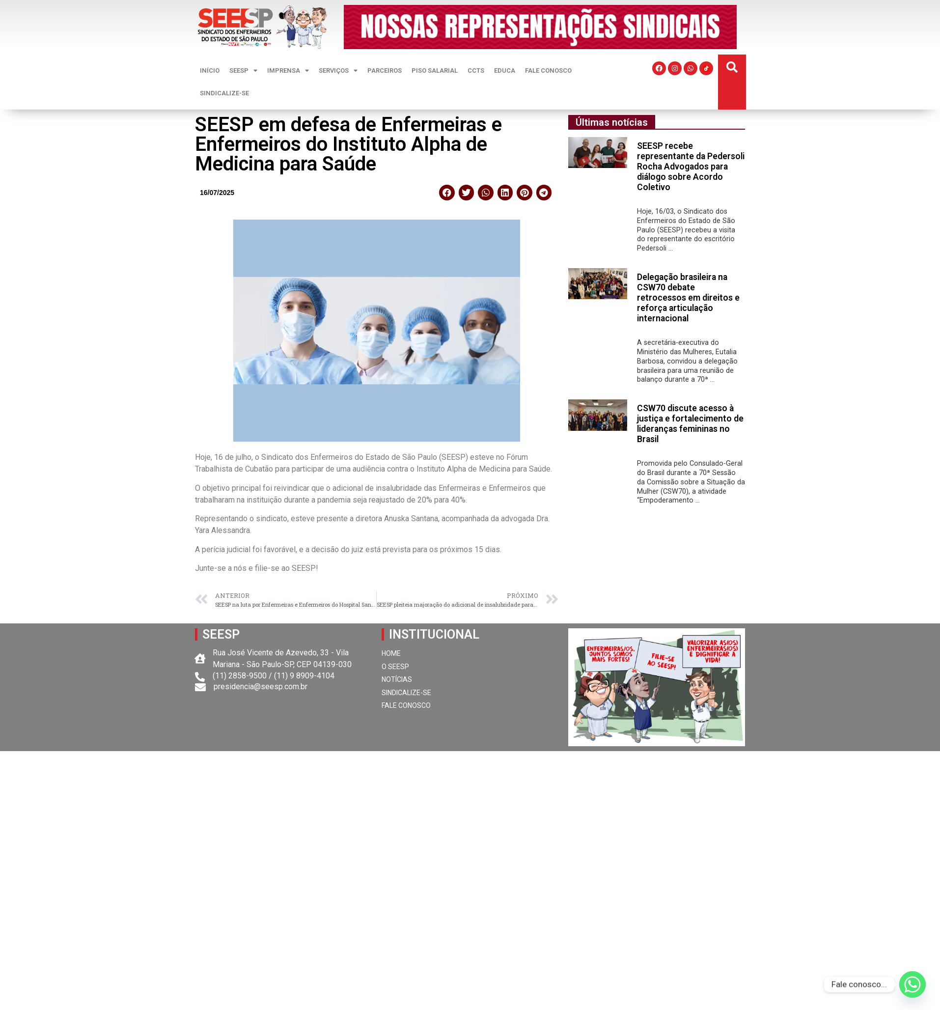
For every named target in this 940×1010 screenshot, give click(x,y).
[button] (732, 67)
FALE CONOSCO (548, 70)
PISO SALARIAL (435, 70)
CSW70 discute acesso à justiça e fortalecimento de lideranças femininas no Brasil (690, 423)
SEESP (243, 70)
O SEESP (395, 667)
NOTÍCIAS (397, 679)
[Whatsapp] (912, 984)
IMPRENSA (288, 70)
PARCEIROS (384, 70)
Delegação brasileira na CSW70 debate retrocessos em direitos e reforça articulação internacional (688, 297)
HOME (391, 653)
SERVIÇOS (338, 70)
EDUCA (504, 70)
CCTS (476, 70)
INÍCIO (210, 70)
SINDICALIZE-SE (224, 93)
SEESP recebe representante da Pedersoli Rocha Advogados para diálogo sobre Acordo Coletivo (691, 166)
